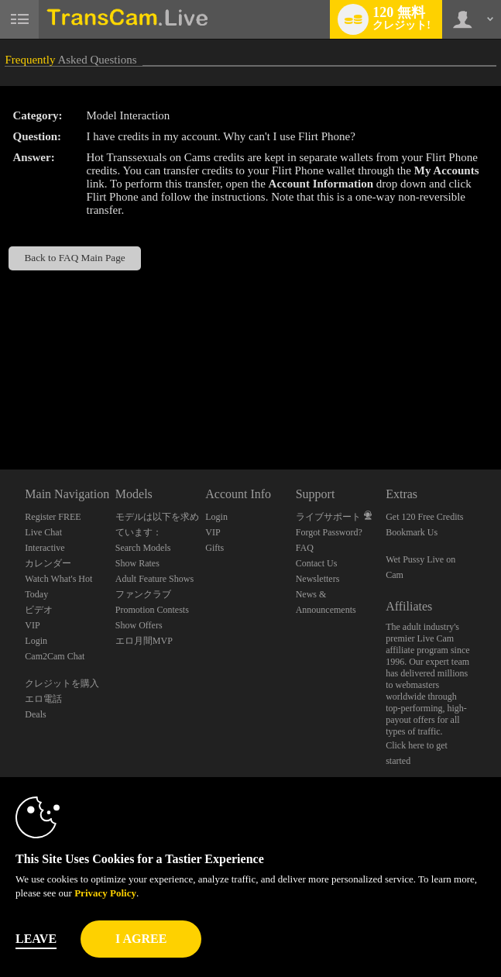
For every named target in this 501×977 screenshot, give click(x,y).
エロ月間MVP (144, 640)
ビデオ (39, 609)
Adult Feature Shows (154, 578)
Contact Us (317, 563)
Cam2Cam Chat (54, 656)
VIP (32, 625)
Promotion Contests (152, 609)
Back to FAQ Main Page (74, 257)
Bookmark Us (412, 532)
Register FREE (53, 516)
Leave (36, 938)
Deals (35, 714)
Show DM (0, 411)
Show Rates (137, 563)
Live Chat (43, 532)
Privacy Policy (105, 893)
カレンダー (48, 563)
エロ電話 (43, 698)
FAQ (305, 547)
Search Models (143, 547)
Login (36, 640)
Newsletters (318, 578)
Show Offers (139, 625)
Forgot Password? (329, 532)
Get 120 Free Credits (424, 516)
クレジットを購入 (62, 683)
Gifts (214, 547)
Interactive (44, 547)
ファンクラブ (143, 594)
